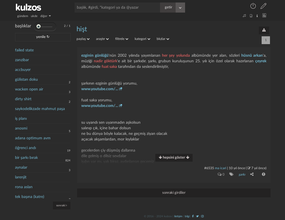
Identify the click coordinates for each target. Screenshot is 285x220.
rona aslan (24, 187)
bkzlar (163, 38)
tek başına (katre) (29, 197)
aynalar (21, 167)
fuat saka (109, 67)
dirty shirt (23, 99)
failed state (24, 50)
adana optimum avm (33, 138)
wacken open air (29, 89)
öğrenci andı (25, 148)
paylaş (83, 38)
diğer (45, 16)
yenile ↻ (43, 37)
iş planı (21, 119)
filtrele (121, 38)
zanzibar (22, 60)
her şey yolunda (176, 56)
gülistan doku (26, 80)
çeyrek (260, 61)
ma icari (220, 168)
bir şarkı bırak (26, 158)
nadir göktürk (105, 61)
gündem (22, 16)
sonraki (61, 205)
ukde (34, 16)
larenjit (20, 177)
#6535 (209, 168)
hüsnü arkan (252, 56)
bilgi (187, 216)
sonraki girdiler (174, 193)
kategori (142, 38)
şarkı (242, 174)
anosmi (21, 128)
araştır (102, 38)
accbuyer (23, 70)
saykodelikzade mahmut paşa (40, 109)
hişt (82, 29)
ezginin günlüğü (95, 56)
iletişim (178, 216)
